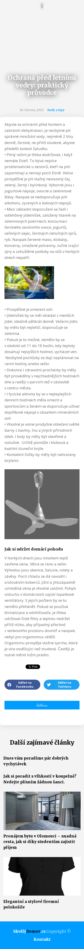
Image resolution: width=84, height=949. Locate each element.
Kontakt (42, 939)
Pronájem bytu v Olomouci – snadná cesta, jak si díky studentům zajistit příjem (39, 842)
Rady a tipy (56, 110)
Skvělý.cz (29, 931)
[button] (42, 6)
